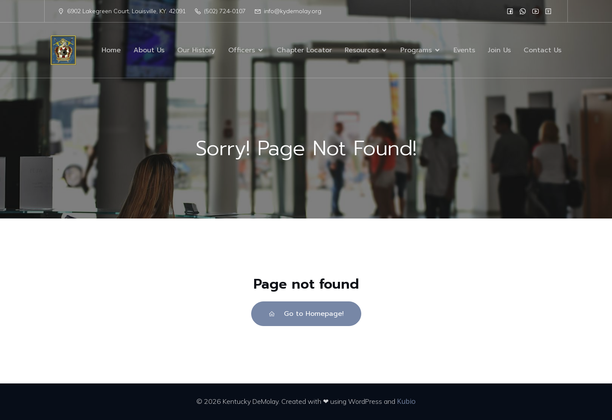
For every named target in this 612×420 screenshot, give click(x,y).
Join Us (499, 50)
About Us (148, 50)
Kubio (406, 401)
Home (111, 50)
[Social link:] (510, 11)
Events (464, 50)
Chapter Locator (304, 50)
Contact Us (542, 50)
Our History (196, 50)
